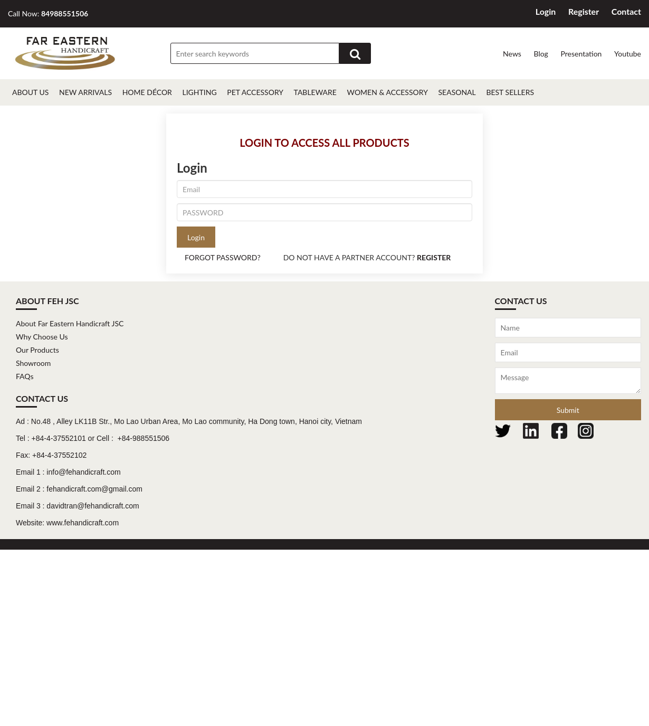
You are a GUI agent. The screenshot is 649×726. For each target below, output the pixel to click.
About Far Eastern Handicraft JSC (69, 323)
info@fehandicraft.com (83, 472)
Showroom (33, 363)
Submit (568, 410)
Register (583, 11)
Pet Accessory (255, 92)
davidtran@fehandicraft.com (92, 506)
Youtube (627, 53)
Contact (626, 11)
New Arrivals (85, 92)
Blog (540, 53)
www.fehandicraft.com (82, 522)
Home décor (147, 92)
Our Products (37, 349)
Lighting (199, 92)
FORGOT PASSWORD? (223, 257)
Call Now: (48, 13)
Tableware (315, 92)
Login (546, 11)
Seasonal (456, 92)
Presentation (581, 53)
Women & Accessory (387, 92)
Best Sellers (510, 92)
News (512, 53)
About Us (30, 92)
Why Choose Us (42, 336)
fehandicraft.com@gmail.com (94, 489)
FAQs (24, 376)
